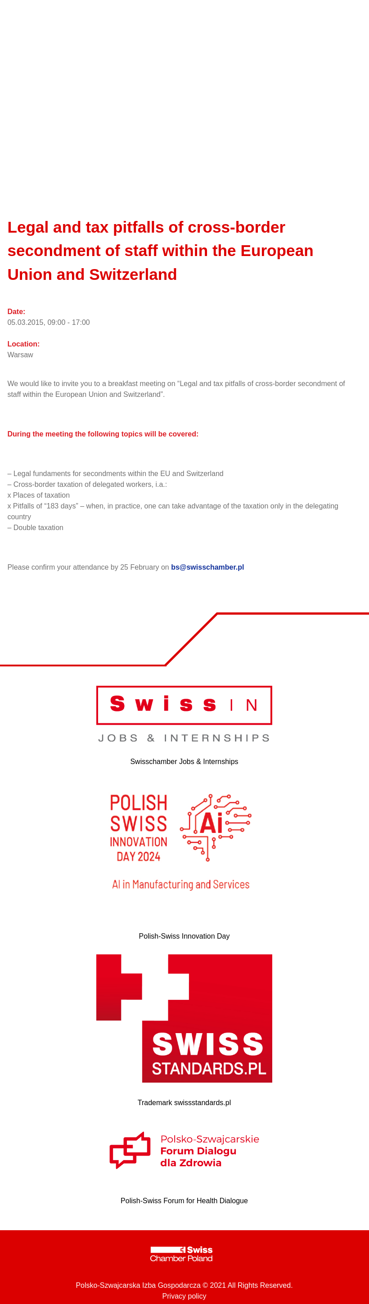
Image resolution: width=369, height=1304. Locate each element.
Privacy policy (184, 1296)
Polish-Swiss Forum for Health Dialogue (184, 1201)
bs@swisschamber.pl (207, 567)
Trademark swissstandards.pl (184, 1102)
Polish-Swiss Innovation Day (184, 936)
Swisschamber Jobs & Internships (184, 761)
